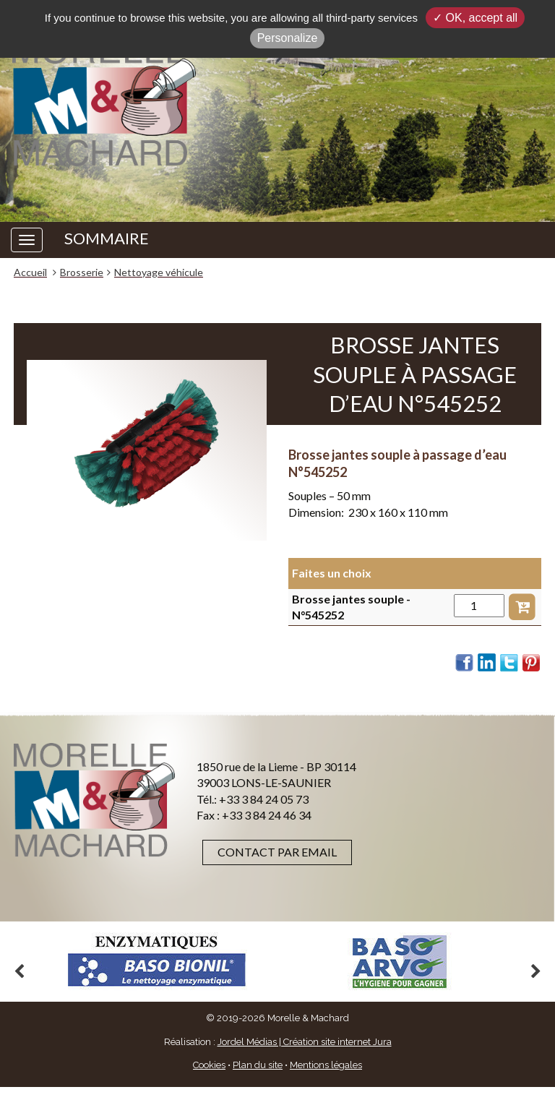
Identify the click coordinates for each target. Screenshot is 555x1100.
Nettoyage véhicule (158, 272)
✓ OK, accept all (475, 18)
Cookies (209, 1065)
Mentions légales (326, 1065)
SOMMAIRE (106, 238)
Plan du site (258, 1065)
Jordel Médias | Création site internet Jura (305, 1041)
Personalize (287, 38)
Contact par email (277, 852)
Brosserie (81, 272)
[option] (156, 961)
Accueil (30, 272)
